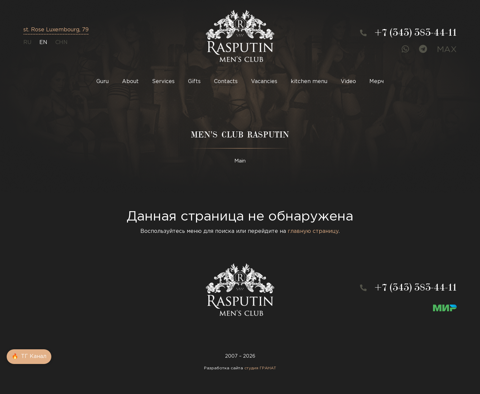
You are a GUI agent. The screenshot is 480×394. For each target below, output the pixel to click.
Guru (102, 81)
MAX (447, 49)
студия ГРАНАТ (260, 368)
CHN (61, 42)
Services (163, 81)
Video (348, 81)
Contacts (226, 81)
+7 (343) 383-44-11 (416, 34)
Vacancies (264, 81)
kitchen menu (309, 81)
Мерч (376, 81)
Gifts (194, 81)
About (130, 81)
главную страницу (313, 231)
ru (27, 42)
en (43, 42)
